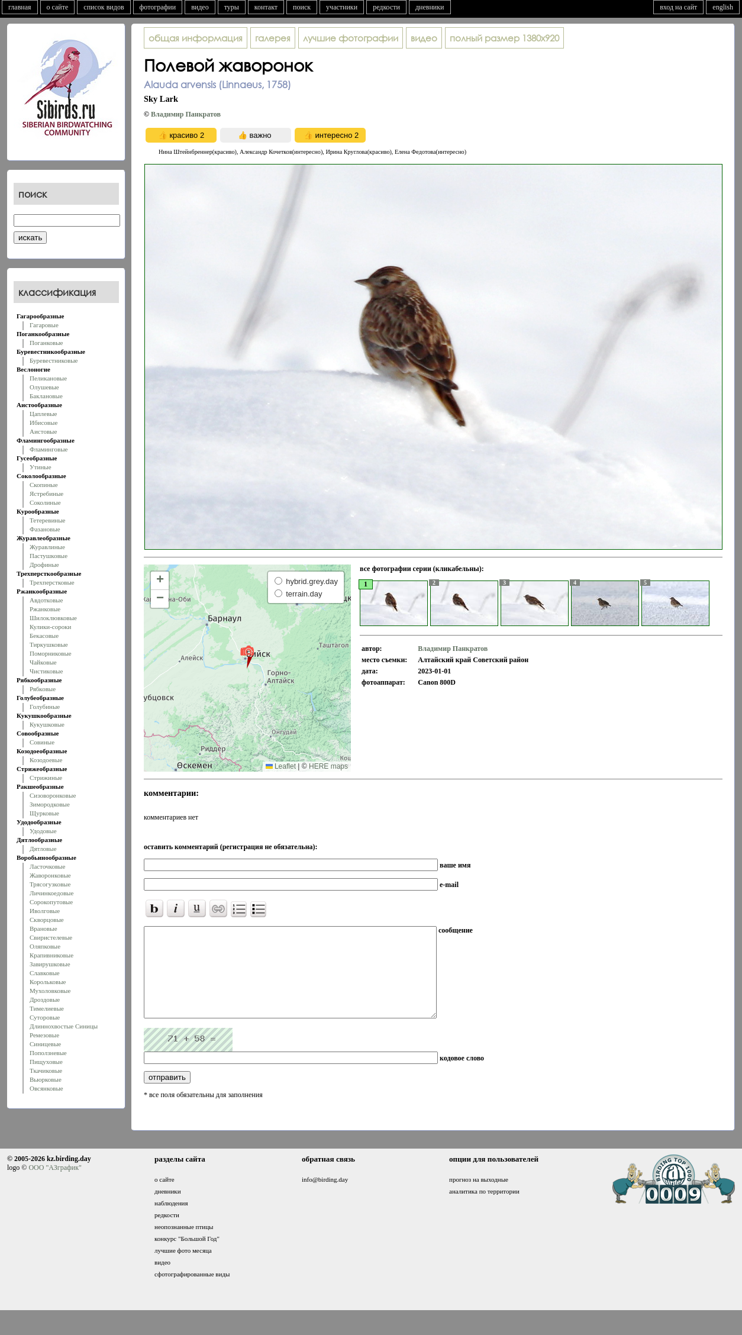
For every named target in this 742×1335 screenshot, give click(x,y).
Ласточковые (47, 866)
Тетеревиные (48, 520)
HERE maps (328, 766)
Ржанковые (45, 608)
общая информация (196, 38)
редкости (386, 7)
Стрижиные (46, 777)
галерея (273, 38)
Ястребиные (46, 493)
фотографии (158, 7)
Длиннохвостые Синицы (64, 1026)
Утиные (40, 466)
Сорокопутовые (51, 901)
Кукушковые (47, 724)
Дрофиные (44, 564)
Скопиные (44, 484)
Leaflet (281, 766)
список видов (103, 7)
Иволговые (45, 910)
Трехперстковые (52, 582)
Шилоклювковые (53, 617)
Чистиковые (46, 671)
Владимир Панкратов (186, 114)
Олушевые (44, 387)
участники (341, 7)
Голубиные (45, 706)
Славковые (45, 972)
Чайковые (43, 662)
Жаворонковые (50, 875)
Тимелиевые (47, 1008)
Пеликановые (48, 378)
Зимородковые (50, 804)
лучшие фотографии (350, 38)
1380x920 (504, 38)
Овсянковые (46, 1088)
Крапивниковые (51, 955)
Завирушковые (50, 964)
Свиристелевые (51, 937)
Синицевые (45, 1043)
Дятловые (43, 848)
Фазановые (45, 529)
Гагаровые (44, 324)
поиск (302, 7)
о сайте (58, 7)
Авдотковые (46, 600)
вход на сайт (678, 7)
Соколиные (45, 502)
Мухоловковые (50, 990)
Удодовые (43, 830)
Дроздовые (45, 999)
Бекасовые (44, 635)
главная (19, 7)
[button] (247, 656)
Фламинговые (48, 449)
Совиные (42, 742)
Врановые (43, 928)
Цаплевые (43, 413)
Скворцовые (47, 919)
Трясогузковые (50, 884)
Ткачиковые (46, 1070)
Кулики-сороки (50, 626)
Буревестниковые (54, 360)
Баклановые (46, 395)
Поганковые (46, 342)
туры (231, 7)
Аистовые (43, 431)
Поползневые (48, 1052)
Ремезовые (44, 1035)
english (722, 7)
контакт (266, 7)
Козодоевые (46, 759)
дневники (429, 7)
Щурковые (44, 813)
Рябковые (43, 688)
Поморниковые (51, 653)
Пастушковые (48, 555)
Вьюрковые (46, 1079)
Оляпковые (45, 946)
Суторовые (45, 1017)
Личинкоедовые (51, 893)
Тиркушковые (49, 644)
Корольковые (48, 981)
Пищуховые (46, 1061)
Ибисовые (43, 422)
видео (200, 7)
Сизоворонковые (53, 795)
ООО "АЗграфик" (54, 1185)
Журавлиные (47, 546)
